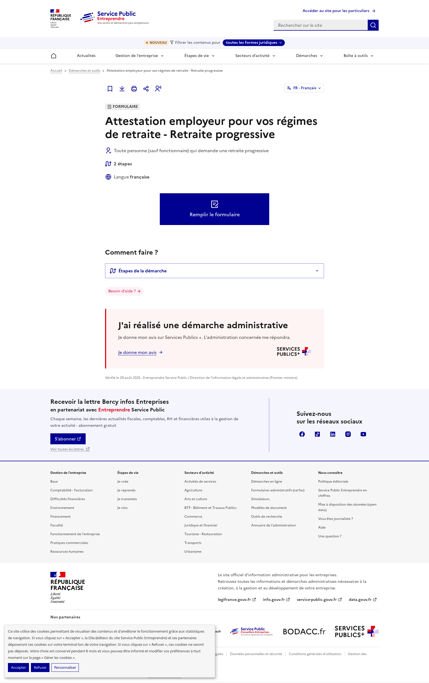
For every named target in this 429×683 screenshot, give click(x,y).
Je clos (122, 507)
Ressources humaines (66, 551)
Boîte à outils (356, 56)
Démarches (306, 56)
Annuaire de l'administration (273, 525)
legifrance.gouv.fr (237, 600)
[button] (158, 89)
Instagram (348, 434)
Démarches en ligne (266, 481)
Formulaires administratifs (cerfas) (278, 490)
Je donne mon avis (137, 352)
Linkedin (332, 434)
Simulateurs (260, 499)
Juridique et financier (201, 525)
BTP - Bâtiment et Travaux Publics (210, 507)
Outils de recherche (266, 516)
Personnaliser (65, 667)
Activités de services (200, 481)
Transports (192, 542)
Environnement (62, 507)
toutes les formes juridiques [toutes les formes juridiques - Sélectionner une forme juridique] (251, 42)
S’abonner (68, 439)
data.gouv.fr (363, 600)
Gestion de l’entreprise (136, 56)
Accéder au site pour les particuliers (336, 11)
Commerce (193, 516)
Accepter (18, 667)
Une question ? (329, 536)
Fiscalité (56, 525)
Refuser (40, 667)
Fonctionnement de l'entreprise (75, 534)
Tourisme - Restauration (203, 534)
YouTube (363, 434)
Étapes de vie (196, 56)
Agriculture (193, 490)
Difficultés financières (67, 499)
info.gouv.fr (276, 600)
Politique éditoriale (333, 481)
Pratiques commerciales (69, 542)
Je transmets (127, 499)
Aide (322, 527)
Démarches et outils (84, 70)
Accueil (56, 70)
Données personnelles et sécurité (256, 654)
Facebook (302, 434)
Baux (54, 481)
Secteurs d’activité (252, 56)
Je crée (122, 481)
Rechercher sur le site (373, 25)
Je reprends (126, 490)
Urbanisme (192, 551)
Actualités (86, 56)
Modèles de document (269, 507)
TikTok (317, 434)
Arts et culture (195, 499)
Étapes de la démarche (138, 270)
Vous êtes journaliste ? (335, 518)
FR (304, 88)
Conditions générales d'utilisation (315, 654)
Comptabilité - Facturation (71, 490)
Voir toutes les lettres (70, 449)
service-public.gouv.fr (319, 600)
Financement (60, 516)
